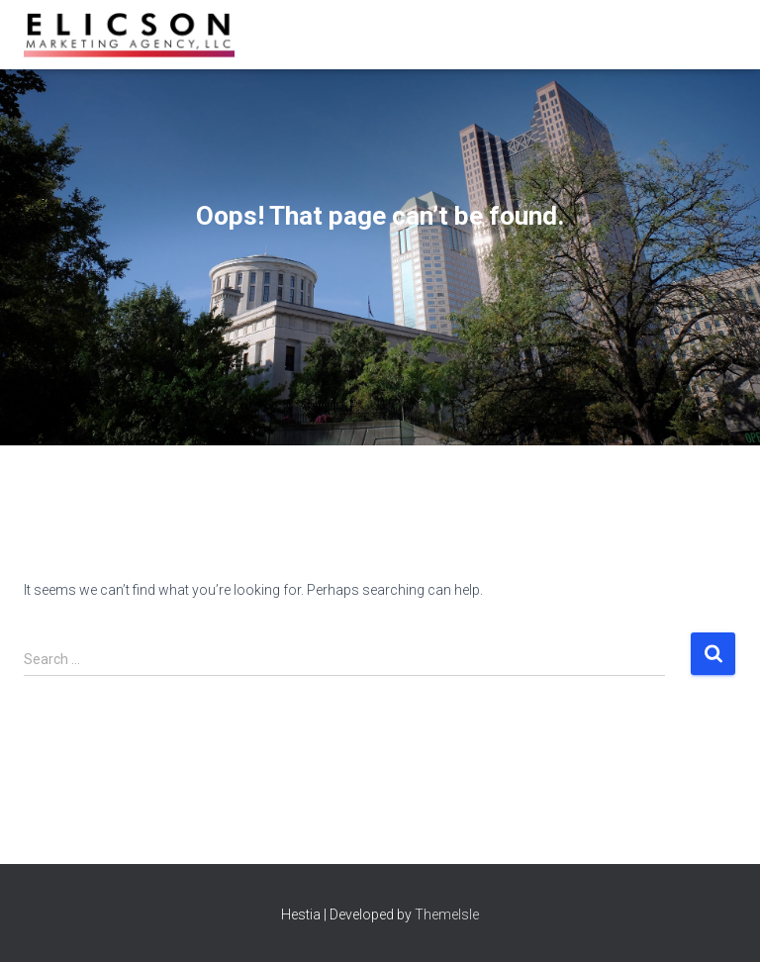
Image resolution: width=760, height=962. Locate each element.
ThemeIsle (447, 914)
